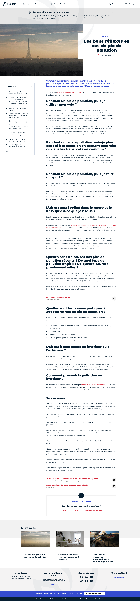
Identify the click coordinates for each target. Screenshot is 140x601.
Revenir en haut (12, 152)
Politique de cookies (91, 598)
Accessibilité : (57, 598)
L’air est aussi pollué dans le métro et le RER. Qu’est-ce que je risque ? (18, 115)
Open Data (80, 598)
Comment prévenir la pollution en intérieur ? (17, 146)
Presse (73, 598)
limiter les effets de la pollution (68, 92)
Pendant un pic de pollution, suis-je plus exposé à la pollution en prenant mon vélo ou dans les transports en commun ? (18, 101)
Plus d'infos (51, 18)
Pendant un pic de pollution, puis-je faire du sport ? (18, 109)
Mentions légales (39, 598)
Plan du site (102, 598)
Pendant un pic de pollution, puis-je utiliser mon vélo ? (18, 93)
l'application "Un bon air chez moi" (94, 385)
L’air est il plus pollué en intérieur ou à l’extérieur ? (18, 140)
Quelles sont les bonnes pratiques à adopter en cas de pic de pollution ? (19, 134)
